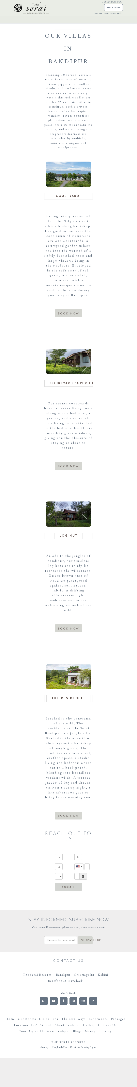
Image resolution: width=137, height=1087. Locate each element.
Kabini (103, 975)
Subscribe (87, 940)
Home (10, 1019)
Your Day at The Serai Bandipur (44, 1031)
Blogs (77, 1031)
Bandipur (63, 975)
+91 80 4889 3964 (112, 2)
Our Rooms (27, 1019)
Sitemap (44, 1047)
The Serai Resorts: (38, 975)
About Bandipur (67, 1025)
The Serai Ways (73, 1019)
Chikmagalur (84, 975)
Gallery (89, 1025)
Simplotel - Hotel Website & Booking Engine (74, 1047)
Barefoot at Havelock (65, 981)
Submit (68, 887)
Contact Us (107, 1025)
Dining (44, 1019)
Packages (118, 1019)
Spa (55, 1019)
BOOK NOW (113, 7)
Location (21, 1025)
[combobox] (79, 867)
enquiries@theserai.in (108, 13)
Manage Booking (98, 1031)
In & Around (41, 1025)
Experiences (98, 1019)
